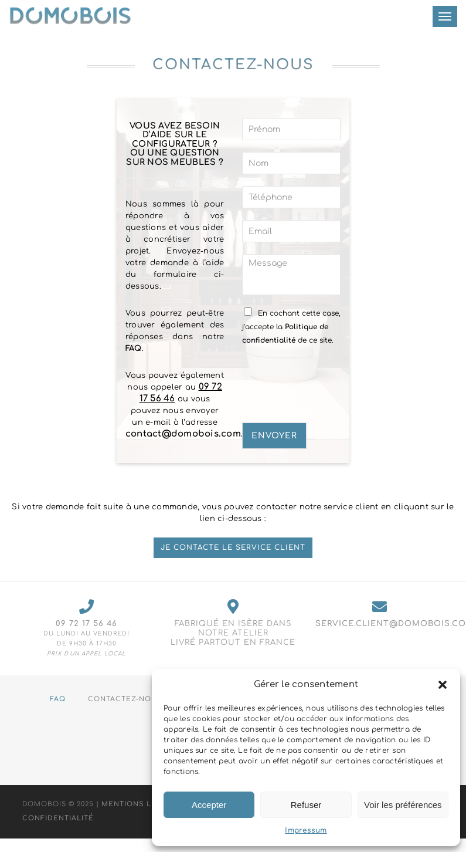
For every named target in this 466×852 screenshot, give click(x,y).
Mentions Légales (142, 805)
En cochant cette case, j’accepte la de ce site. (291, 326)
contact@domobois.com (183, 434)
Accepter (209, 805)
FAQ (133, 348)
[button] (442, 685)
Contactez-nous (125, 699)
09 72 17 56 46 (86, 624)
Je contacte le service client (233, 547)
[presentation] (331, 403)
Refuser (306, 805)
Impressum (305, 830)
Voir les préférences (403, 805)
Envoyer (274, 435)
